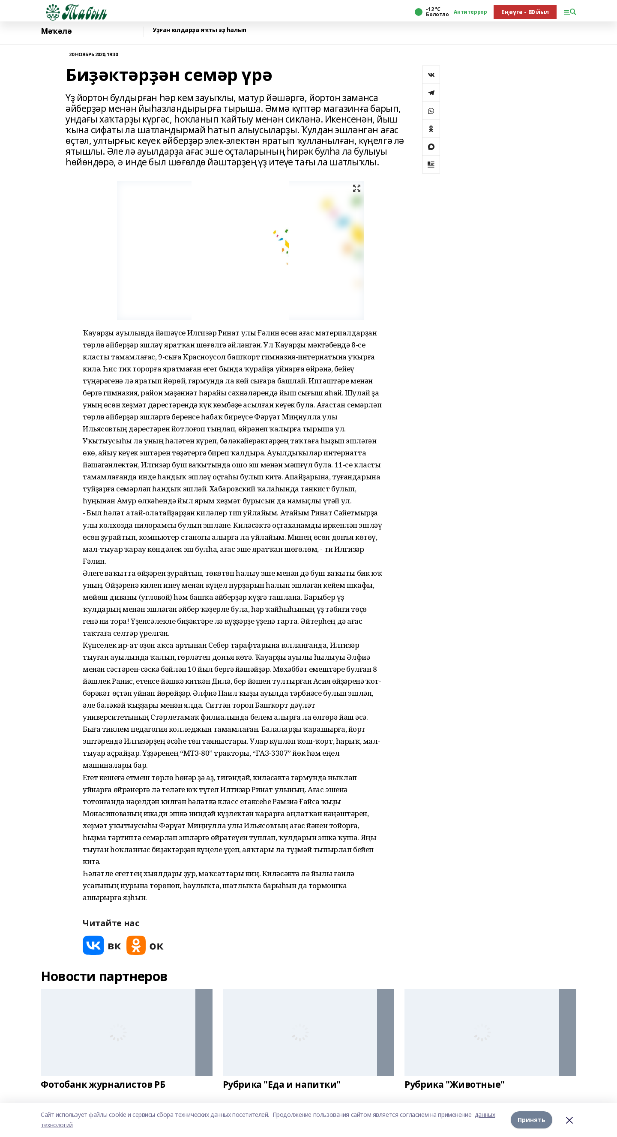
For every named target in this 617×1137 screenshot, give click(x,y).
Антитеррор (470, 12)
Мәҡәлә (56, 31)
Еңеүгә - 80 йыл (525, 12)
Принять (531, 1120)
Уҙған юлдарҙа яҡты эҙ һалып (199, 30)
